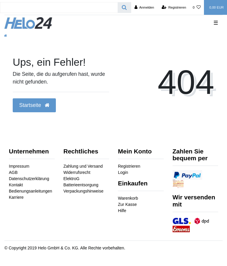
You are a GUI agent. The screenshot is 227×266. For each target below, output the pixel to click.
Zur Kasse (127, 204)
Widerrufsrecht (77, 172)
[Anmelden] (144, 7)
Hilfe (122, 210)
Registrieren (129, 166)
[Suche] (124, 7)
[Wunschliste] (196, 7)
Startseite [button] (34, 105)
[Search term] (59, 7)
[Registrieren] (173, 7)
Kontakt (16, 184)
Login (123, 172)
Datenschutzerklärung (29, 178)
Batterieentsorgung (81, 184)
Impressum (19, 166)
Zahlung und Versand (83, 166)
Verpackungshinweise (83, 191)
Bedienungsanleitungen (30, 191)
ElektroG (72, 178)
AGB (13, 172)
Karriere (16, 197)
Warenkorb (128, 198)
